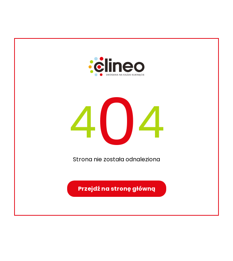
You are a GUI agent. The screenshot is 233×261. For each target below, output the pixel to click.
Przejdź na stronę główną (116, 189)
